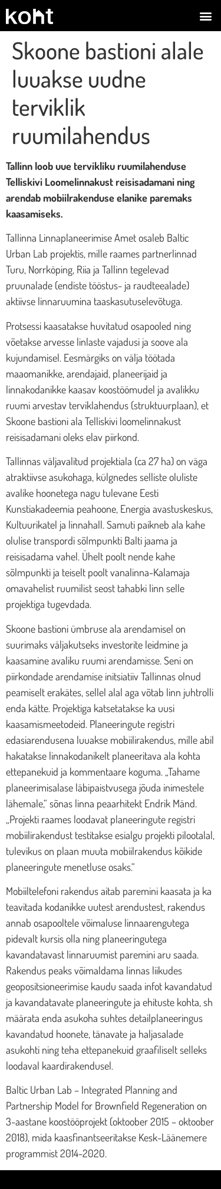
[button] (205, 15)
